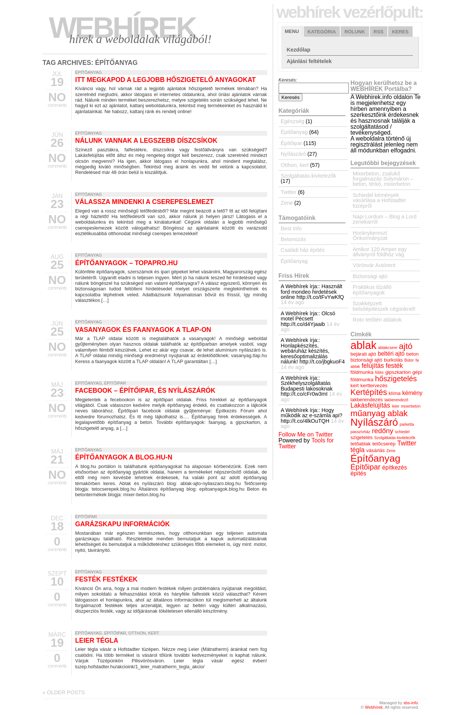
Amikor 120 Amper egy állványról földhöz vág (380, 251)
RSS (379, 31)
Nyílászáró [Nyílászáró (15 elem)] (374, 422)
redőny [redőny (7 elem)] (382, 431)
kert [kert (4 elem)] (355, 385)
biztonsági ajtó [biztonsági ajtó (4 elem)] (367, 360)
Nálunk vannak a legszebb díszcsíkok (146, 140)
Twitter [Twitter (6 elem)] (406, 443)
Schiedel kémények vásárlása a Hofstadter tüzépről (379, 200)
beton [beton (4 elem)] (412, 354)
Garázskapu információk (122, 524)
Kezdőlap (299, 50)
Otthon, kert (143, 633)
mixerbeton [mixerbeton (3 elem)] (411, 406)
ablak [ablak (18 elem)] (364, 345)
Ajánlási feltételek (309, 61)
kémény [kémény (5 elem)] (412, 393)
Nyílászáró (293, 154)
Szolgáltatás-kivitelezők (309, 176)
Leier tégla (96, 640)
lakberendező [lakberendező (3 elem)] (396, 400)
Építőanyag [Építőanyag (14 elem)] (375, 458)
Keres (400, 31)
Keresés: (288, 80)
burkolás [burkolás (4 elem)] (393, 360)
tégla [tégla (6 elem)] (358, 450)
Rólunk (354, 31)
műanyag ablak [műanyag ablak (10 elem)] (379, 413)
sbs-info (410, 703)
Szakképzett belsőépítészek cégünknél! (384, 306)
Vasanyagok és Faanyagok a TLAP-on (143, 329)
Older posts (64, 692)
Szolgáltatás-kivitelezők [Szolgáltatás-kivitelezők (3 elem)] (395, 437)
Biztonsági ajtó (370, 276)
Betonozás (293, 239)
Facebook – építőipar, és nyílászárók (145, 390)
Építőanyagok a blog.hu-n (124, 457)
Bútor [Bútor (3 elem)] (409, 360)
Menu (292, 31)
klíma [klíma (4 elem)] (395, 393)
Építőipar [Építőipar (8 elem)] (366, 467)
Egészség (292, 121)
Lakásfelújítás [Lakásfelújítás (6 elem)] (370, 405)
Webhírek (122, 27)
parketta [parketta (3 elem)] (407, 424)
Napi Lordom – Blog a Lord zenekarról (385, 219)
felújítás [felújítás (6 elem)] (372, 365)
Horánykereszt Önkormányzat (370, 235)
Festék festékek (106, 579)
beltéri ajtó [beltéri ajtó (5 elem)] (391, 353)
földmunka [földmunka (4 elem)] (362, 372)
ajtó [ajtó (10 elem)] (406, 346)
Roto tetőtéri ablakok (377, 320)
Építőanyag (88, 72)
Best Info (291, 228)
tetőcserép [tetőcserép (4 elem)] (384, 444)
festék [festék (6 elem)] (394, 365)
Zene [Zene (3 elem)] (390, 450)
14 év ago (292, 302)
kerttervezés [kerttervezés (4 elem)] (373, 385)
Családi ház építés (303, 250)
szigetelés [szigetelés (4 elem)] (362, 437)
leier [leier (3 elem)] (395, 406)
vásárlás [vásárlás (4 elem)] (375, 450)
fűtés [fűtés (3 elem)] (379, 372)
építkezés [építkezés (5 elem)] (394, 467)
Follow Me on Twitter (306, 434)
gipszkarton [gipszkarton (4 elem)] (398, 372)
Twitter (288, 192)
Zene (287, 203)
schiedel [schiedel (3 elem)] (402, 431)
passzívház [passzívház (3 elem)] (360, 431)
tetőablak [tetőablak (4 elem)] (361, 444)
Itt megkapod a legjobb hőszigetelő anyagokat (165, 79)
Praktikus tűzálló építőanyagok (372, 289)
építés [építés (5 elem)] (358, 473)
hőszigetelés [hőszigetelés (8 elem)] (396, 379)
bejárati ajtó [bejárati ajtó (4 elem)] (363, 354)
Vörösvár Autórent (374, 265)
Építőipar (115, 383)
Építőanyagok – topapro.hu (126, 263)
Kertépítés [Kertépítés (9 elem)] (369, 392)
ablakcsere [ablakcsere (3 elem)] (387, 347)
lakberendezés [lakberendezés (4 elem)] (367, 399)
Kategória (322, 31)
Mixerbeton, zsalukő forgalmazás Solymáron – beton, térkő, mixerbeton (383, 179)
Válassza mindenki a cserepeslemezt (144, 201)
